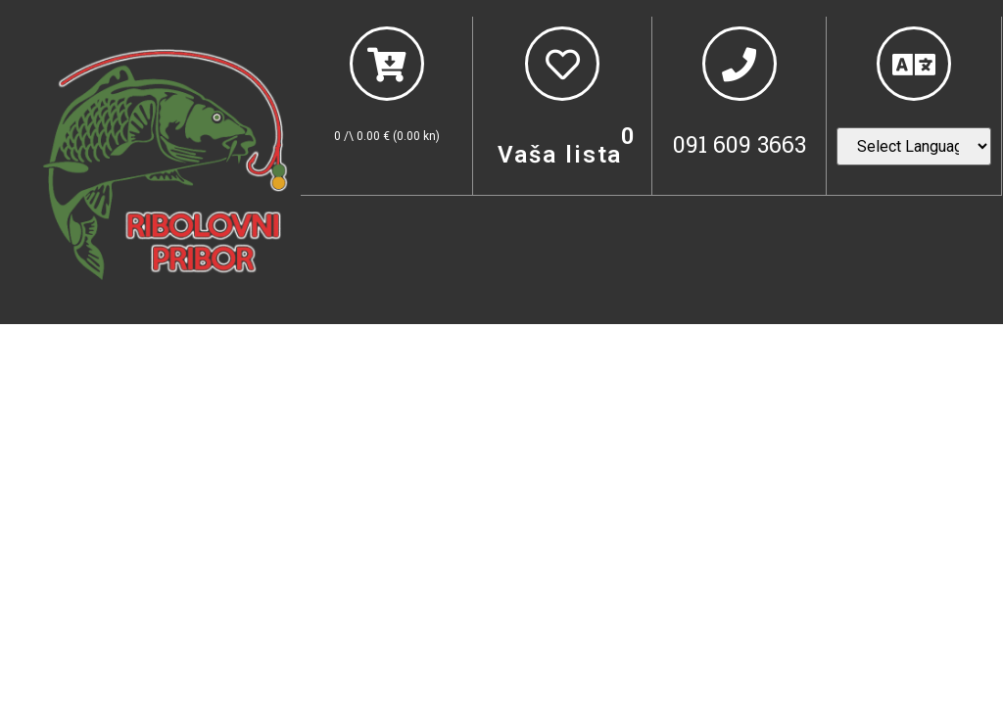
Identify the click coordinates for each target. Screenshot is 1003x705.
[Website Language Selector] (913, 146)
